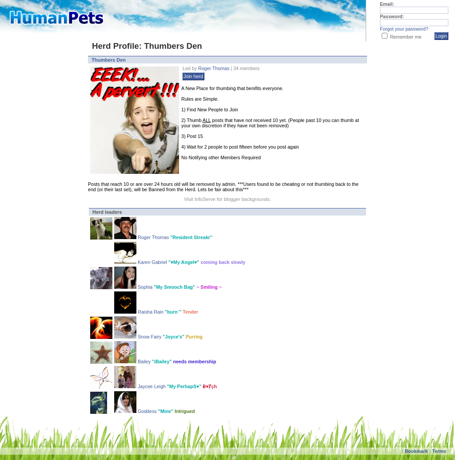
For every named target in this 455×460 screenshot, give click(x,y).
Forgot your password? (404, 28)
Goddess (148, 411)
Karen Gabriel (152, 262)
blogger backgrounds (247, 199)
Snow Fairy (149, 336)
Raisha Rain (151, 312)
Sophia (146, 287)
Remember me (405, 36)
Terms (439, 451)
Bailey (145, 361)
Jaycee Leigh (152, 386)
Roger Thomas (213, 68)
